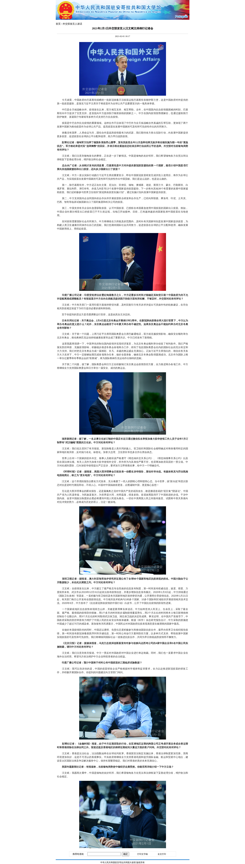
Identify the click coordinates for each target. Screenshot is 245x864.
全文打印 (162, 854)
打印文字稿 (142, 854)
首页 (58, 24)
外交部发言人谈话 (72, 24)
